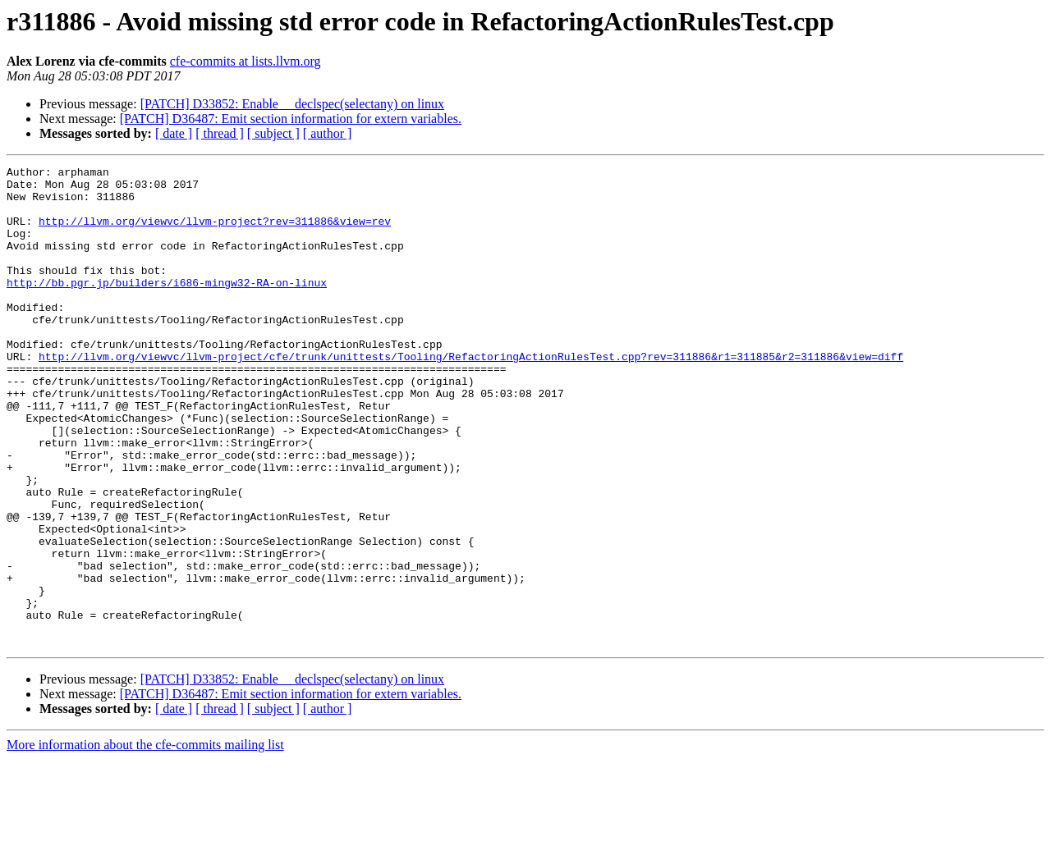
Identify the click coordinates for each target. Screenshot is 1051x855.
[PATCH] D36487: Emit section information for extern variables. (290, 119)
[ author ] (327, 133)
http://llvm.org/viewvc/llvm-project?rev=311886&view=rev (215, 233)
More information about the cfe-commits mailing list (145, 841)
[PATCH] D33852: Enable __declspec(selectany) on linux (292, 104)
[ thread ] (219, 133)
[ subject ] (273, 133)
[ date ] (173, 133)
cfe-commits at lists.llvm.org (245, 61)
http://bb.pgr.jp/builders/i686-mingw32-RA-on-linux (167, 306)
